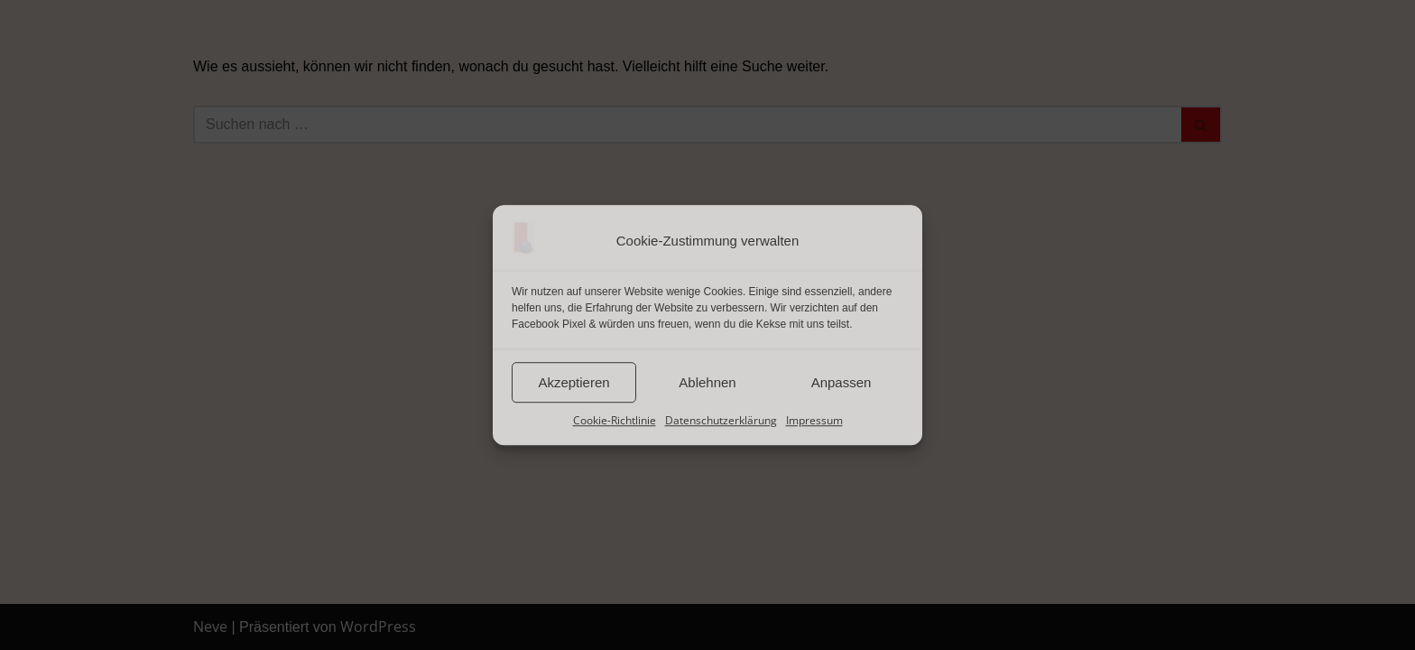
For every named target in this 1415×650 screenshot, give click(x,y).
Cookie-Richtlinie (614, 420)
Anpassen (841, 382)
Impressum (814, 420)
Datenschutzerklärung (721, 420)
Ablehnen (707, 382)
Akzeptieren (573, 382)
